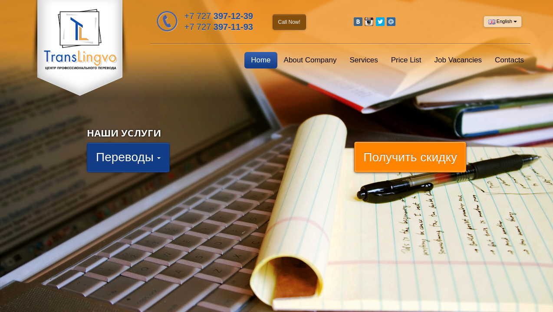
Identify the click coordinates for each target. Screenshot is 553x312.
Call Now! (289, 22)
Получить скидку (410, 157)
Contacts (509, 60)
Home (260, 60)
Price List (406, 60)
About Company (310, 60)
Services (363, 60)
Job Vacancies (458, 60)
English (502, 21)
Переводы (128, 157)
